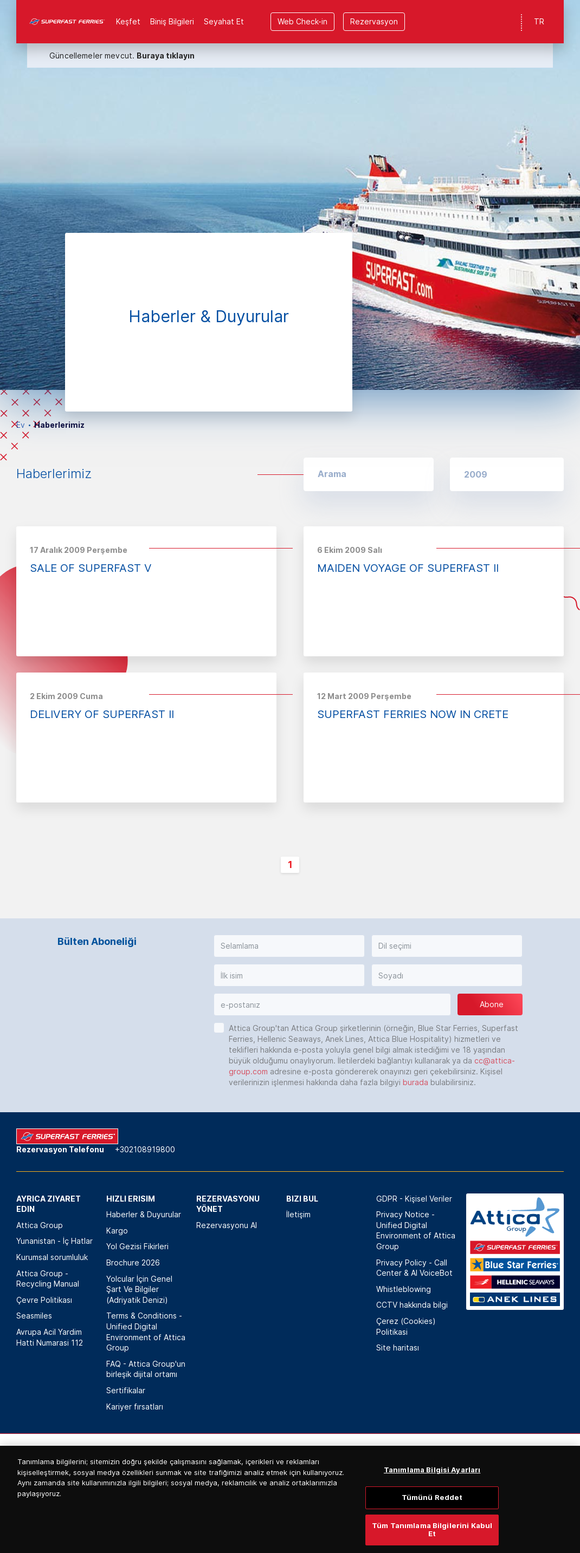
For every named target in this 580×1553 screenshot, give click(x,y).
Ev (20, 424)
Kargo (117, 1230)
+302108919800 (145, 1149)
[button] (506, 474)
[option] (290, 195)
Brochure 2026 (133, 1262)
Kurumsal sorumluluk (52, 1257)
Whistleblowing (403, 1289)
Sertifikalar (125, 1390)
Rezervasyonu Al (226, 1225)
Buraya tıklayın (166, 55)
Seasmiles (34, 1315)
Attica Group (39, 1225)
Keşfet (128, 21)
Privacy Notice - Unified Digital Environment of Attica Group (415, 1230)
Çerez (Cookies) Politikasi (406, 1326)
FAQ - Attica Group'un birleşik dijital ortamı (145, 1369)
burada (415, 1082)
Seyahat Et (224, 21)
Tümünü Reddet (432, 1533)
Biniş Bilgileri (172, 21)
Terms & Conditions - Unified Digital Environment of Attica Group (145, 1331)
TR (539, 21)
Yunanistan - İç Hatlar (54, 1240)
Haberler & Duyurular (143, 1214)
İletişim (298, 1214)
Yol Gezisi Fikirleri (137, 1246)
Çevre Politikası (44, 1299)
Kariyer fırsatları (134, 1406)
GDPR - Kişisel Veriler (414, 1198)
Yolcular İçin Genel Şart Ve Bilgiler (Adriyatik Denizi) (139, 1289)
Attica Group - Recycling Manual (47, 1279)
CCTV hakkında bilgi (412, 1304)
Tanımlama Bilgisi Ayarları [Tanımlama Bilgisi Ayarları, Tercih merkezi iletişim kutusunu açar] (432, 1506)
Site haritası (397, 1347)
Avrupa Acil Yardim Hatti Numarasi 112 (49, 1337)
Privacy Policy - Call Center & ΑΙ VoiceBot (414, 1268)
